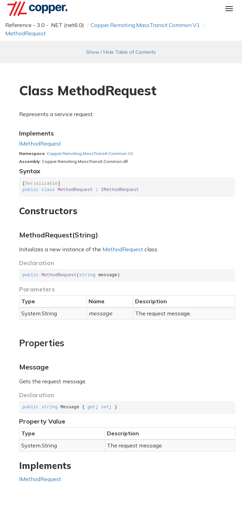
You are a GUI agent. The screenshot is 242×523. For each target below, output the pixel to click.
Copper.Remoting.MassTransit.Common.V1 (145, 24)
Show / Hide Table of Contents (121, 52)
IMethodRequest (40, 143)
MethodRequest (25, 33)
